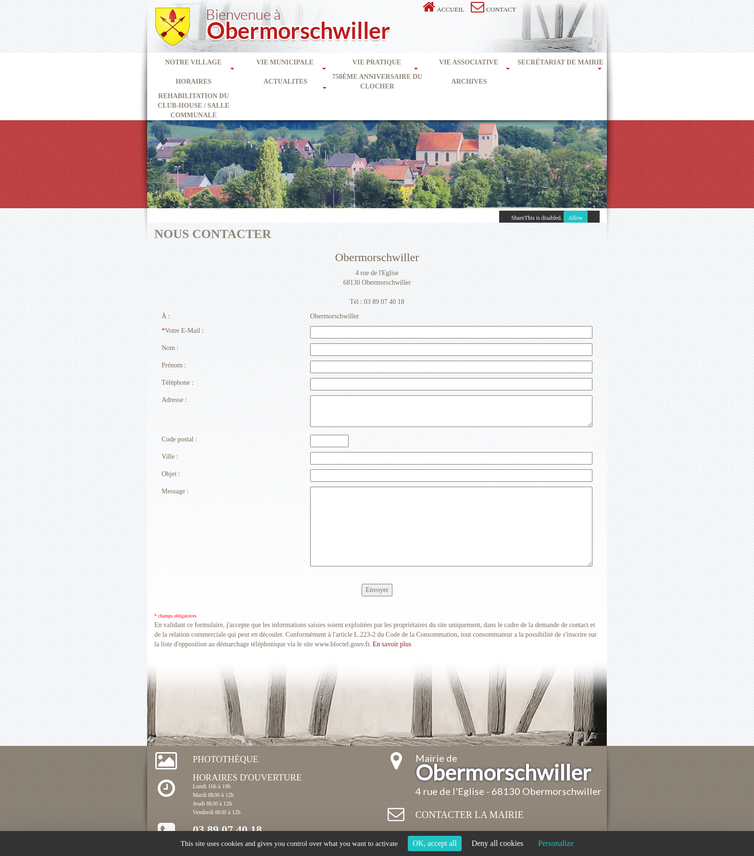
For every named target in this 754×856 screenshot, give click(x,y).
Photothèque (225, 759)
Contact (501, 9)
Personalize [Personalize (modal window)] (556, 843)
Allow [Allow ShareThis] (575, 217)
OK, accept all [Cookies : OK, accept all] (435, 843)
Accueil (451, 9)
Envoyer (376, 589)
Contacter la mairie (469, 814)
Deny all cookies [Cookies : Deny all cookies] (498, 843)
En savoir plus (392, 644)
